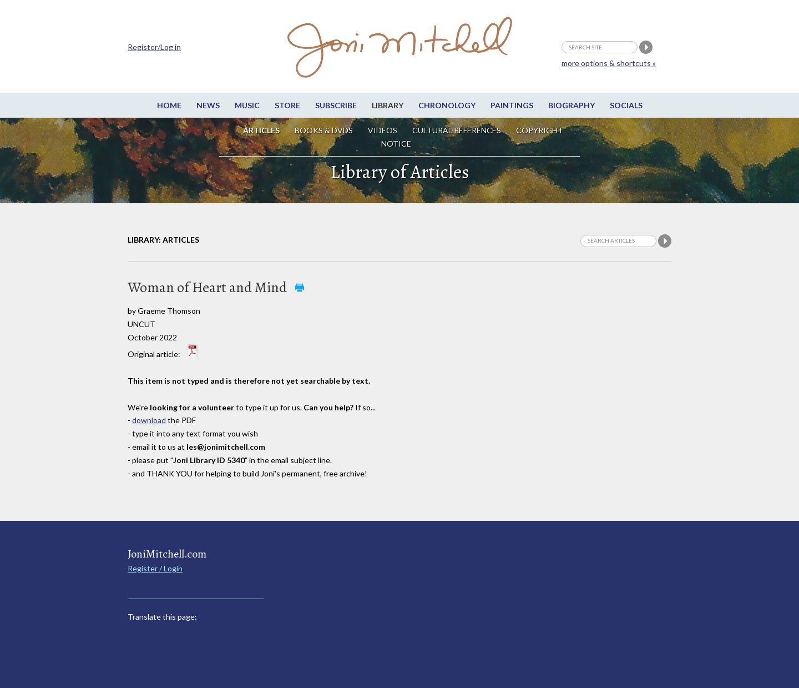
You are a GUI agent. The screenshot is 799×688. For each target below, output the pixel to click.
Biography (571, 105)
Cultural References (456, 130)
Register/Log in (154, 47)
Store (287, 105)
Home (169, 105)
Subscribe (336, 105)
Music (247, 105)
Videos (382, 130)
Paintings (511, 105)
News (208, 105)
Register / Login (155, 568)
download (149, 420)
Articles (261, 130)
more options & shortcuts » (609, 63)
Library (387, 105)
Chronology (447, 105)
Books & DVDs (324, 130)
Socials (626, 105)
